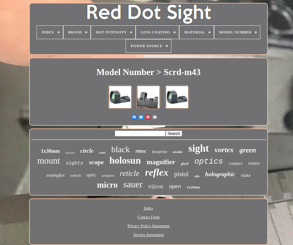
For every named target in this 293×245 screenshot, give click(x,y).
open (175, 186)
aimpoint (108, 176)
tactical (70, 152)
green (247, 150)
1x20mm (193, 187)
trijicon (155, 186)
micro (107, 184)
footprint (159, 151)
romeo (254, 163)
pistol (181, 174)
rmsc (141, 151)
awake (178, 152)
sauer (133, 184)
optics (208, 161)
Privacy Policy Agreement (149, 226)
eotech (75, 175)
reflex (156, 172)
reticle (129, 173)
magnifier (160, 162)
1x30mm (50, 151)
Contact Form (148, 217)
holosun (125, 160)
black (120, 149)
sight (198, 148)
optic (91, 175)
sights (74, 163)
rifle (196, 176)
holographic (220, 174)
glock (185, 164)
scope (96, 162)
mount (48, 161)
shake (246, 175)
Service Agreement (148, 235)
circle (87, 151)
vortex (224, 150)
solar (102, 152)
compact (235, 163)
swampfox (55, 175)
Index (148, 208)
